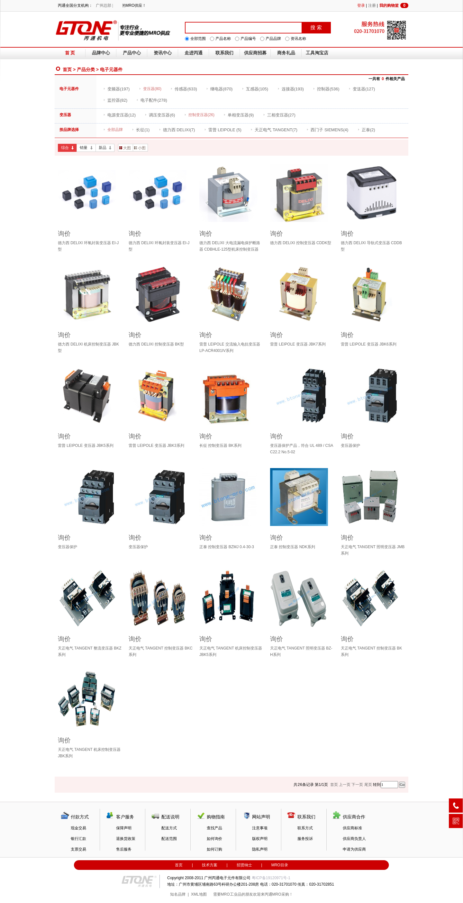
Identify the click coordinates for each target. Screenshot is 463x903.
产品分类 (86, 69)
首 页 (70, 53)
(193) (290, 89)
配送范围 (169, 838)
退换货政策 (125, 838)
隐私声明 (260, 849)
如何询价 (214, 838)
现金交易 (78, 828)
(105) (255, 89)
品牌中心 (101, 53)
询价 (64, 233)
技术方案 (209, 865)
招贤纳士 (244, 865)
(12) (119, 115)
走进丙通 (194, 53)
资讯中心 (163, 53)
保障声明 (124, 828)
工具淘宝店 (317, 53)
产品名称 (223, 38)
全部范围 (198, 38)
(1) (141, 129)
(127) (362, 89)
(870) (219, 89)
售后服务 (124, 849)
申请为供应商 (354, 849)
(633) (183, 89)
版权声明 (260, 838)
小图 (140, 148)
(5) (222, 129)
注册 (372, 5)
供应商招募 (255, 53)
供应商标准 (352, 828)
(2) (366, 129)
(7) (177, 129)
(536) (326, 89)
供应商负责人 (354, 838)
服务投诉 (305, 838)
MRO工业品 (231, 894)
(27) (279, 115)
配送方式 (169, 828)
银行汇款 (78, 838)
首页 (67, 69)
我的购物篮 (393, 5)
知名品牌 (178, 894)
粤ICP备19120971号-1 (271, 878)
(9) (238, 115)
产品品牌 (273, 38)
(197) (116, 89)
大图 (125, 148)
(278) (151, 100)
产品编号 (248, 38)
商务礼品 (286, 53)
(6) (160, 115)
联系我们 (224, 53)
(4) (327, 129)
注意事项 (260, 828)
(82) (115, 100)
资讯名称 (298, 38)
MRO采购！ (282, 894)
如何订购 (214, 849)
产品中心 (132, 53)
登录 (361, 5)
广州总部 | (104, 5)
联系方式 (305, 828)
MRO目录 (279, 865)
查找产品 (214, 828)
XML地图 (199, 894)
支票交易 (78, 849)
